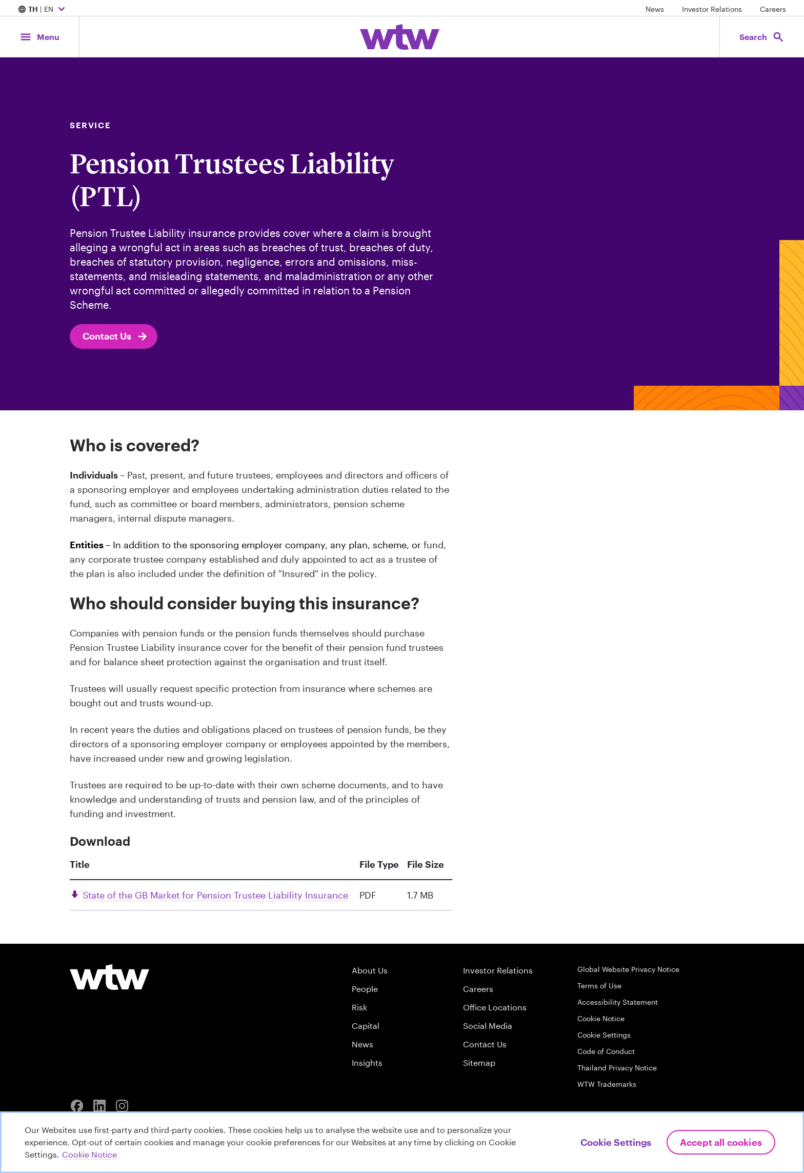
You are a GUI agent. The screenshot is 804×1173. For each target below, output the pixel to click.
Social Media (487, 1025)
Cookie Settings (604, 1034)
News (655, 9)
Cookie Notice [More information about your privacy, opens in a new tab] (89, 1154)
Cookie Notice (601, 1018)
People (365, 988)
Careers (773, 9)
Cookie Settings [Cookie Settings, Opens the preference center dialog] (615, 1142)
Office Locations (495, 1007)
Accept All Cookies (721, 1142)
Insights (367, 1062)
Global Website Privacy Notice (628, 969)
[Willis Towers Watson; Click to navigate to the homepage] (400, 37)
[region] (402, 1142)
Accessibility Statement (617, 1002)
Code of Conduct (606, 1051)
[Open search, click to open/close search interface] (762, 36)
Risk (359, 1007)
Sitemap (479, 1062)
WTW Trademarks (606, 1084)
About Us (370, 970)
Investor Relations (712, 9)
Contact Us (116, 336)
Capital (365, 1025)
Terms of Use (599, 985)
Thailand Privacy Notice (617, 1067)
